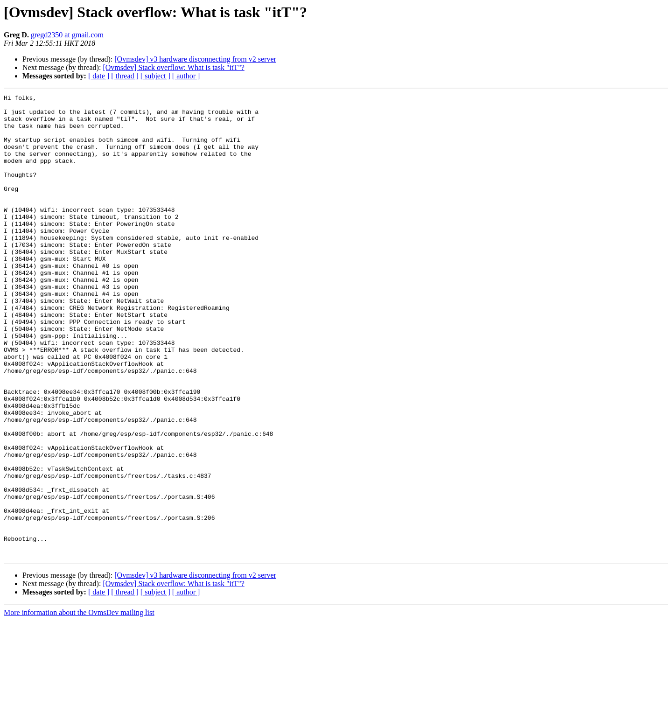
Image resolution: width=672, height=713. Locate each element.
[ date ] (98, 76)
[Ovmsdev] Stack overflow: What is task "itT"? (173, 67)
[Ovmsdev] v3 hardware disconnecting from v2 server (195, 59)
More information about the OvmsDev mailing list (79, 705)
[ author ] (186, 76)
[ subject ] (155, 76)
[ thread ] (125, 76)
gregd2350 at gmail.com (67, 35)
